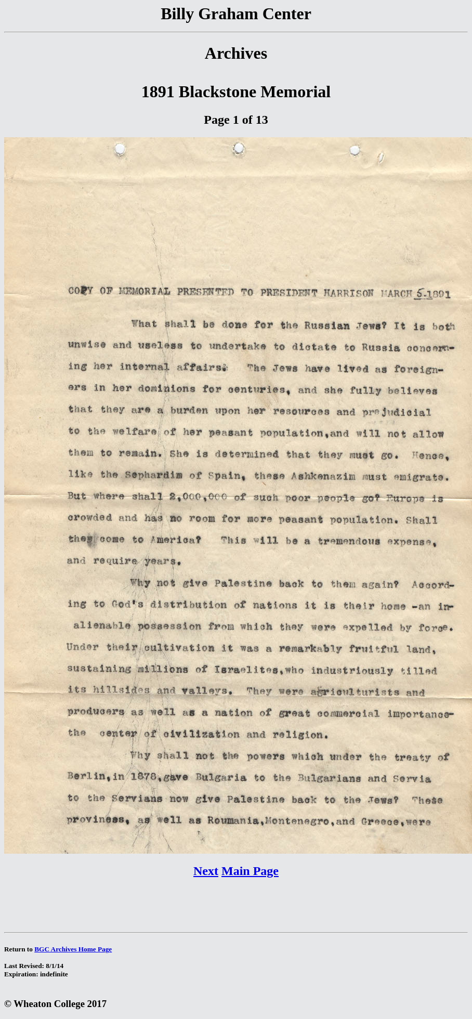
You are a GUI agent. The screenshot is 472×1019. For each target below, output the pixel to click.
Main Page (250, 871)
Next (205, 871)
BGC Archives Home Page (73, 949)
